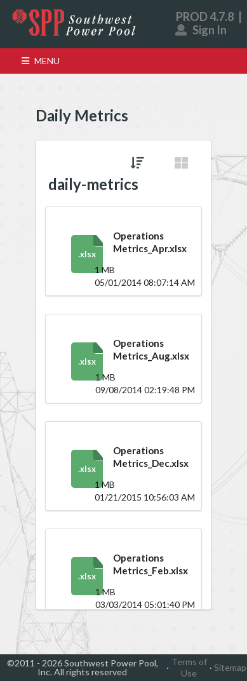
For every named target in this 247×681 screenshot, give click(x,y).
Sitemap (230, 667)
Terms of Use (189, 667)
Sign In (202, 30)
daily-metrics (93, 184)
